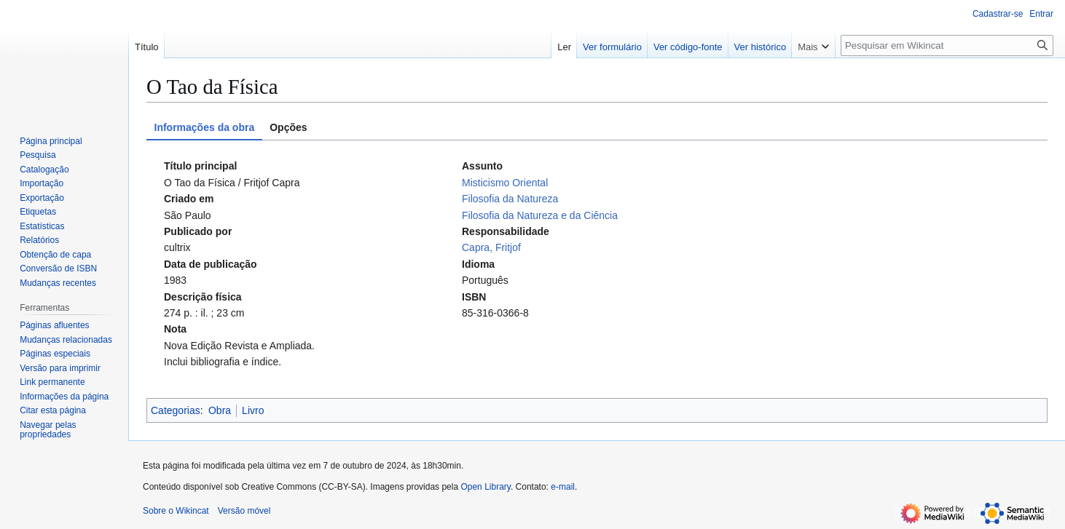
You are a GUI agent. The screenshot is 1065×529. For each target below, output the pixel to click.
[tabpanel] (597, 263)
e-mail (563, 487)
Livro (253, 410)
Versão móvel (244, 511)
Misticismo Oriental (505, 182)
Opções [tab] (288, 127)
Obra (219, 410)
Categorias (175, 410)
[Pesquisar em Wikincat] (947, 45)
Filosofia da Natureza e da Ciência (540, 215)
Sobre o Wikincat (176, 511)
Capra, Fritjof (491, 247)
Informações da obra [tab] (204, 127)
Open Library (485, 487)
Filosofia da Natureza (510, 198)
